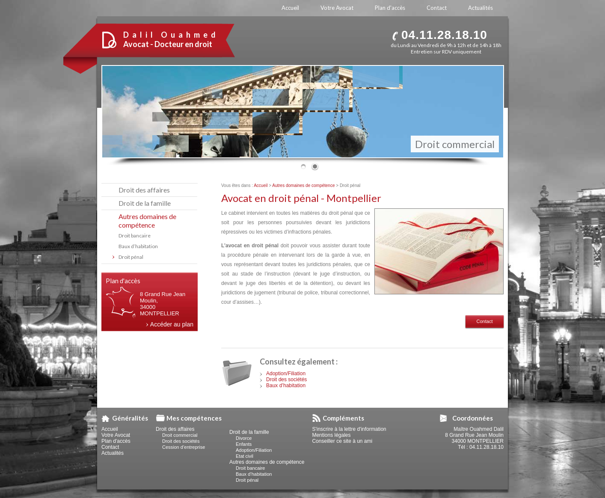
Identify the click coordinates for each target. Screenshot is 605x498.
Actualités (112, 453)
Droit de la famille (145, 203)
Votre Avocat (115, 435)
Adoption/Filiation (285, 373)
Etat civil (244, 456)
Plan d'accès (115, 441)
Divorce (244, 438)
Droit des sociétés (286, 379)
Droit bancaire (135, 235)
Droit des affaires (144, 190)
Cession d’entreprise (183, 447)
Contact (485, 321)
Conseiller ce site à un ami (342, 441)
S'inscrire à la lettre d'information (349, 429)
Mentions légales (331, 435)
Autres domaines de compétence (303, 185)
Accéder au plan (171, 324)
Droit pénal (131, 257)
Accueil (260, 185)
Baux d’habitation (285, 385)
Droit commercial (455, 144)
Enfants (244, 444)
